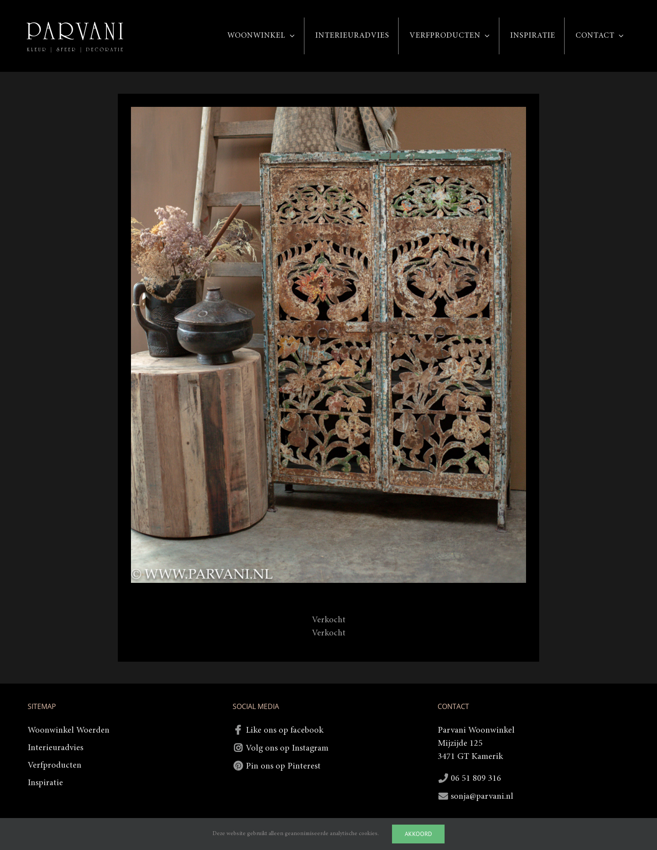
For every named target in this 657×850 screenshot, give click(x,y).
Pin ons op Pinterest (283, 766)
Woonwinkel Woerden (69, 730)
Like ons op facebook (284, 730)
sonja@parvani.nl (482, 796)
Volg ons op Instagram (287, 748)
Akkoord (418, 834)
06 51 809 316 (476, 778)
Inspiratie (45, 783)
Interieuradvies (55, 748)
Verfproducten (54, 765)
